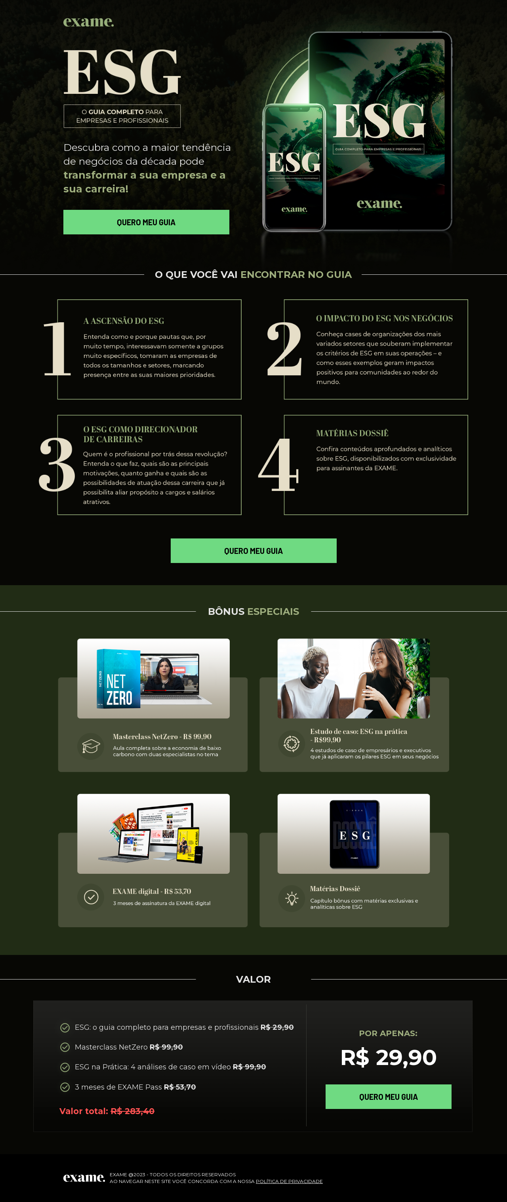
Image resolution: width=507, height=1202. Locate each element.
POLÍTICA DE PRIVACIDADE (289, 1181)
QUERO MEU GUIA (146, 222)
